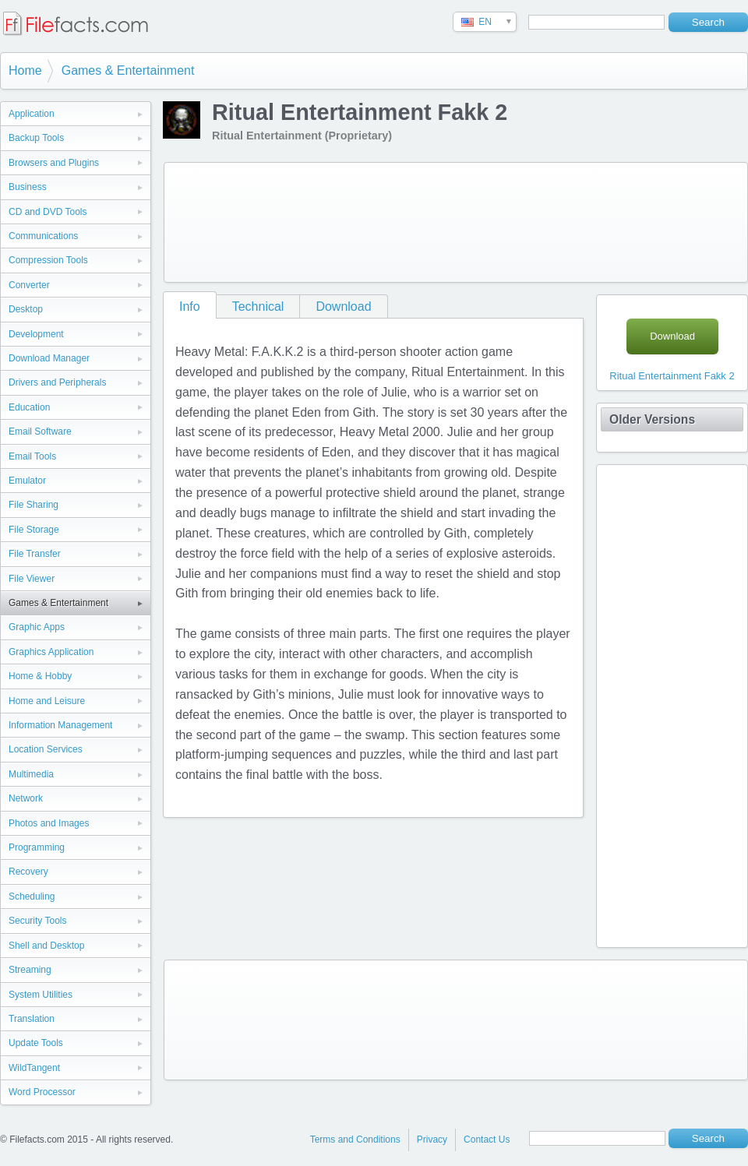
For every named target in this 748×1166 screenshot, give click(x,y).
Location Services (46, 749)
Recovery (28, 871)
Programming (37, 847)
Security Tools (37, 920)
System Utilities (40, 994)
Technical (258, 306)
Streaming (30, 969)
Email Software (40, 431)
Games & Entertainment (128, 70)
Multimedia (31, 774)
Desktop (26, 309)
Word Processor (42, 1092)
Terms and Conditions (355, 1139)
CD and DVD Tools (48, 211)
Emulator (27, 480)
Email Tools (32, 456)
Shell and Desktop (46, 945)
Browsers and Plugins (54, 162)
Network (26, 798)
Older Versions (652, 419)
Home (25, 70)
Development (36, 334)
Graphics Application (51, 651)
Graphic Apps (37, 627)
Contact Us (487, 1139)
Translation (32, 1018)
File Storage (34, 529)
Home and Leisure (47, 701)
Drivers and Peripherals (57, 382)
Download (343, 306)
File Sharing (33, 504)
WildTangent (34, 1067)
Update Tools (36, 1042)
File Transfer (35, 553)
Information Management (60, 725)
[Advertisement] (232, 219)
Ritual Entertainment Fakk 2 (671, 376)
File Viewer (32, 578)
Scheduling (32, 896)
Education (29, 407)
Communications (43, 236)
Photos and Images (49, 823)
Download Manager (49, 358)
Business (28, 186)
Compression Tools (48, 260)
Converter (29, 285)
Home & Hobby (40, 676)
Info (189, 306)
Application (32, 113)
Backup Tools (36, 137)
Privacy (432, 1139)
